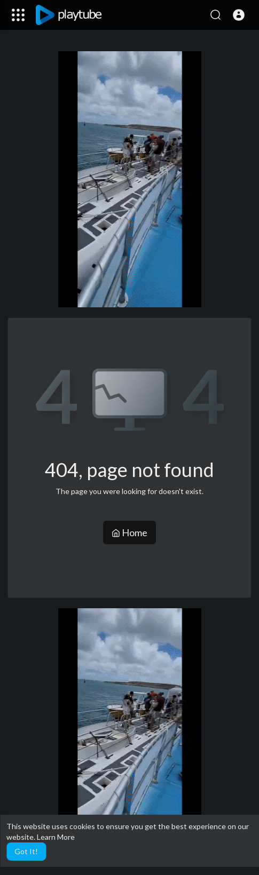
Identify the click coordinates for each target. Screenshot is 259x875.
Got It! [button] (26, 851)
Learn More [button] (56, 836)
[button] (238, 15)
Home (129, 532)
